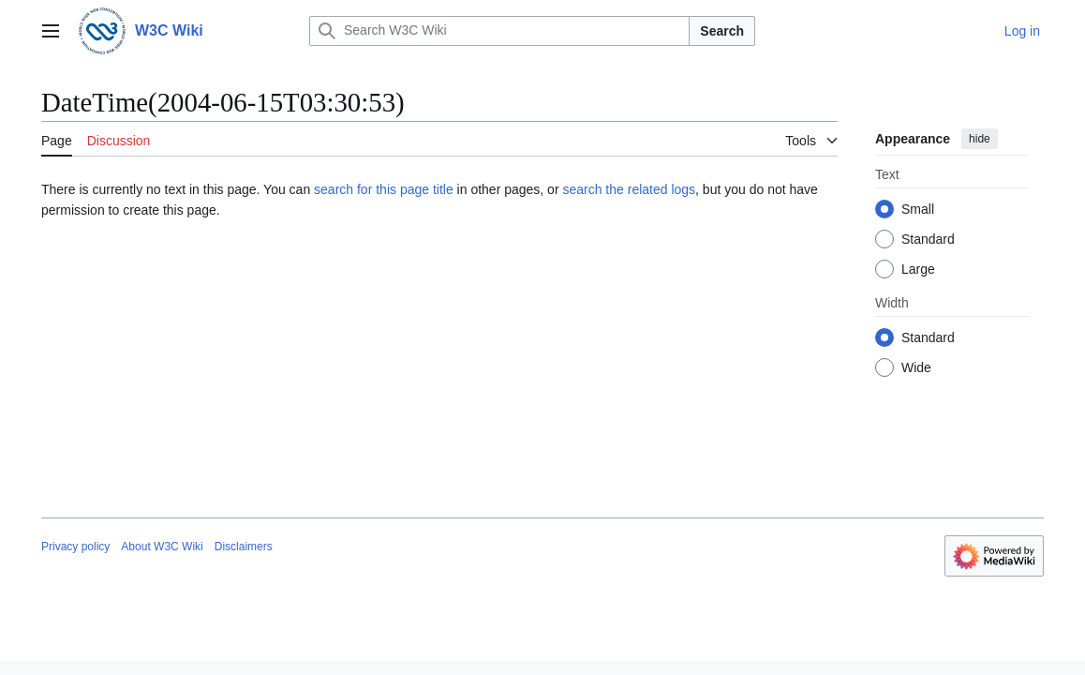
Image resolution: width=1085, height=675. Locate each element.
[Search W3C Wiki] (499, 31)
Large (918, 269)
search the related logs (628, 189)
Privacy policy (75, 546)
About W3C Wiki (161, 546)
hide (979, 138)
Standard (928, 239)
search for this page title (383, 189)
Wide (916, 367)
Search (722, 30)
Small (917, 209)
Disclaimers (244, 546)
